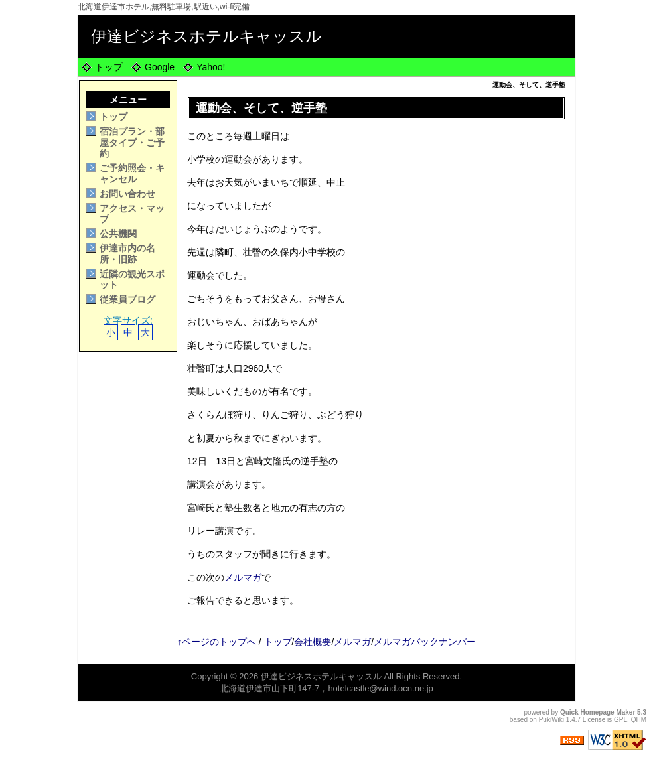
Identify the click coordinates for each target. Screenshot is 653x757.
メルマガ (242, 577)
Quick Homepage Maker (597, 712)
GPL (620, 719)
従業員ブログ (127, 299)
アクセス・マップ (132, 214)
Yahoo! (210, 67)
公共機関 (118, 233)
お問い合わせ (127, 193)
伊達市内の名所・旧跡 (127, 254)
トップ (109, 67)
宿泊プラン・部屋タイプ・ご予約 (132, 142)
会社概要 (312, 641)
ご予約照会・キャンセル (132, 173)
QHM (638, 719)
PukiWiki (551, 719)
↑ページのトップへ (216, 641)
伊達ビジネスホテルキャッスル (206, 36)
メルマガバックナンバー (425, 641)
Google (160, 67)
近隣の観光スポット (132, 280)
